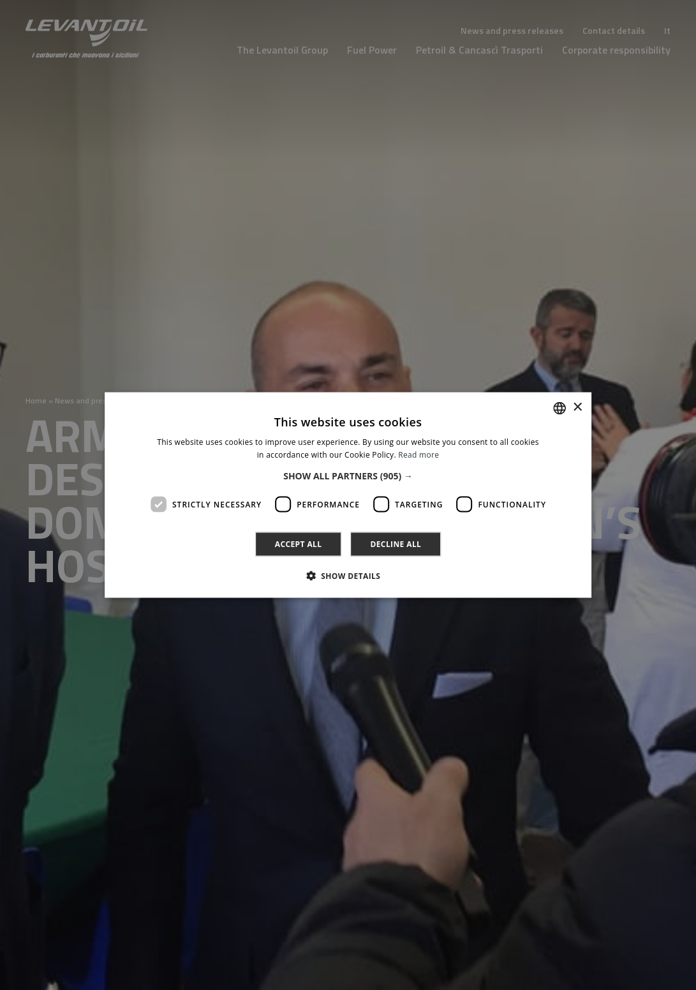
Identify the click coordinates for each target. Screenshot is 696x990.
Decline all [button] (395, 544)
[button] (348, 476)
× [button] (577, 407)
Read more (418, 454)
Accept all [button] (298, 544)
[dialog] (348, 495)
